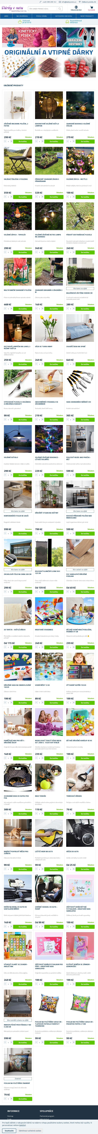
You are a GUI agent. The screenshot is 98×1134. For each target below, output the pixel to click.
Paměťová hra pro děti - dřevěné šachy (14, 742)
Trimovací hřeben (74, 796)
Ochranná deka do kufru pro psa (16, 797)
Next (96, 21)
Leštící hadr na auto (44, 851)
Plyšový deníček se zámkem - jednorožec (78, 965)
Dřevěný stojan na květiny (46, 513)
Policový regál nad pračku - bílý (78, 458)
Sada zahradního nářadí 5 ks (78, 402)
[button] (11, 141)
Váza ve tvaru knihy (43, 346)
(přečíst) (22, 1125)
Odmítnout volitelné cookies (30, 1130)
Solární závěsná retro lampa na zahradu (48, 236)
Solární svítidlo (11, 457)
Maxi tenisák (40, 796)
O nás (9, 1119)
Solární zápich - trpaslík (15, 235)
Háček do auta (72, 851)
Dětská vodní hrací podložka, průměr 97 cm (79, 631)
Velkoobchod (44, 1119)
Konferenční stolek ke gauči (16, 516)
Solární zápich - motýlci (76, 179)
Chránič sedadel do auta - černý (46, 908)
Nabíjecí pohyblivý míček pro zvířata (16, 852)
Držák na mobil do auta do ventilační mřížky (15, 908)
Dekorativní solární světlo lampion (47, 125)
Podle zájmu (41, 16)
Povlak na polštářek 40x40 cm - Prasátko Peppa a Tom (80, 1023)
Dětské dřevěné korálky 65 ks (79, 741)
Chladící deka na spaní (75, 346)
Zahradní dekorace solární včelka (78, 125)
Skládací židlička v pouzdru (16, 179)
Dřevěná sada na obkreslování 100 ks (17, 686)
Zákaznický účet (76, 10)
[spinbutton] (8, 141)
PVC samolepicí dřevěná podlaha (76, 575)
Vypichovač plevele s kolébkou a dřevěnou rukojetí (17, 403)
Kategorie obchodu (63, 16)
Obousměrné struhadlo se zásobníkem (46, 403)
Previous (1, 21)
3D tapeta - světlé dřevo (15, 630)
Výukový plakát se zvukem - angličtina (16, 965)
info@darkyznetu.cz (69, 2)
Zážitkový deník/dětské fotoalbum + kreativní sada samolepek (78, 909)
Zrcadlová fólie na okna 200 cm (17, 574)
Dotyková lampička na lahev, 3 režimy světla (17, 347)
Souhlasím (9, 1130)
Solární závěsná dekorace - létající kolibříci (47, 458)
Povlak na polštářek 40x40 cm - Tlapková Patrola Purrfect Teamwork (48, 1024)
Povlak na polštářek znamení (17, 1083)
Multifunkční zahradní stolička (17, 290)
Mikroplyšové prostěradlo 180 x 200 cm (17, 1026)
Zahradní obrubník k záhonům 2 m (48, 291)
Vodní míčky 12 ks (42, 685)
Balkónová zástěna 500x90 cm (79, 293)
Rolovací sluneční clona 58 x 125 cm (47, 572)
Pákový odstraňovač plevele (79, 235)
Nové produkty (87, 16)
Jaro (6, 16)
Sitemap (10, 1116)
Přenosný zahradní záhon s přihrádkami (47, 180)
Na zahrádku (22, 16)
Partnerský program (47, 1116)
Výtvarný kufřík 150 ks (76, 685)
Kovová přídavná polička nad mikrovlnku (79, 517)
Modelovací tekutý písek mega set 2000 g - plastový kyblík (48, 742)
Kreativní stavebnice (44, 630)
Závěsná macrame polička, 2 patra (16, 125)
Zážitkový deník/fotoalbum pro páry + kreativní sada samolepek (49, 966)
